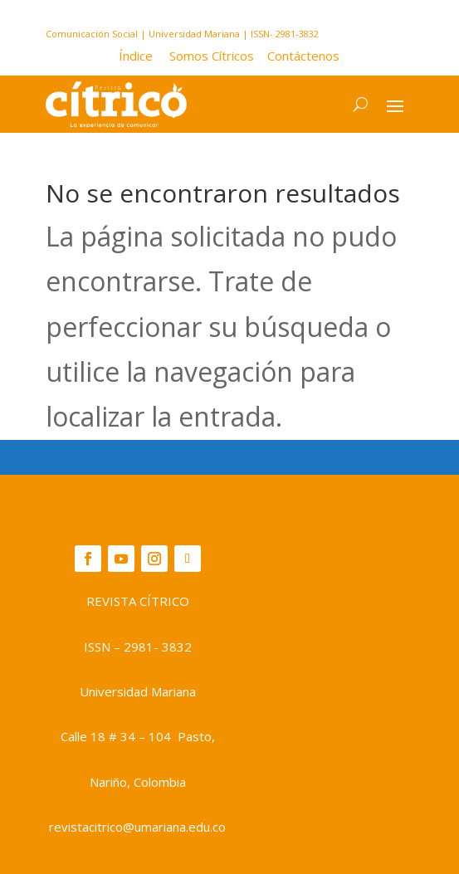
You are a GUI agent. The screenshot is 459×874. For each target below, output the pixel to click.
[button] (144, 55)
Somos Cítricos (211, 55)
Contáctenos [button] (298, 55)
